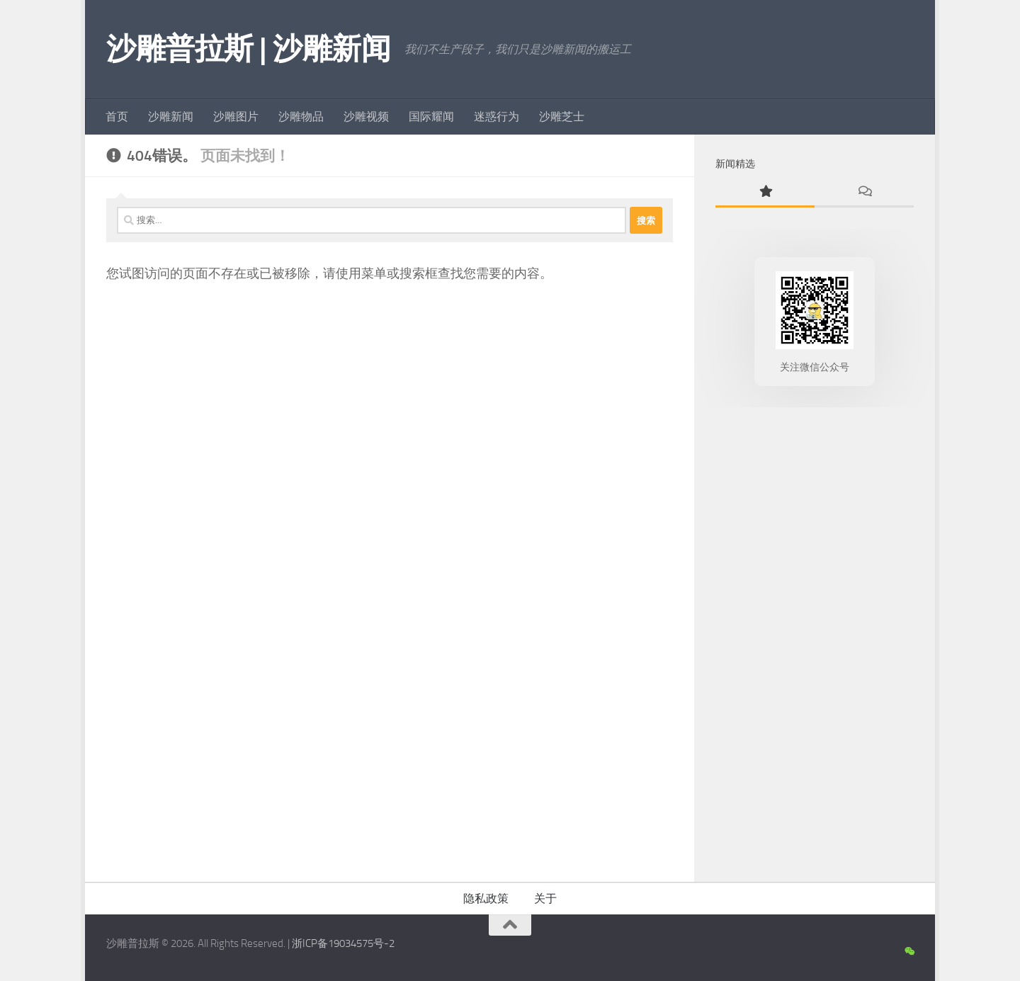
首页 (117, 116)
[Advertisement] (814, 641)
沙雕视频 (366, 116)
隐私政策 (486, 898)
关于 (545, 898)
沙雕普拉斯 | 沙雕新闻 (248, 49)
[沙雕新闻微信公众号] (909, 952)
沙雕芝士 (561, 116)
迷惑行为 (496, 116)
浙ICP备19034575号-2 (343, 943)
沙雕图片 (236, 116)
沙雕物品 (301, 116)
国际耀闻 (431, 116)
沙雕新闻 (170, 116)
